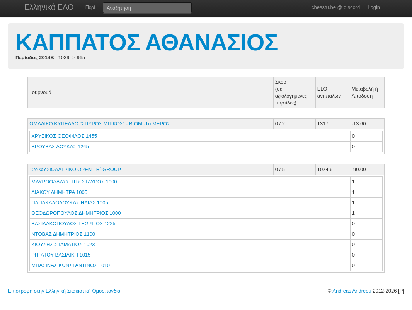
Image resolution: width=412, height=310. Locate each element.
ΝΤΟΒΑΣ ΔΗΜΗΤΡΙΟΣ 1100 (63, 234)
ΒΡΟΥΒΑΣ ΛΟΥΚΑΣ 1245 (60, 146)
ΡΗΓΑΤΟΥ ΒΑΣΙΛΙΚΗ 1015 (60, 255)
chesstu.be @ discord (336, 7)
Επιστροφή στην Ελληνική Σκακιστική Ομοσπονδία (64, 291)
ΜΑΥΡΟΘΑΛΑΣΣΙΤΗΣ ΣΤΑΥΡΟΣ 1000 (74, 182)
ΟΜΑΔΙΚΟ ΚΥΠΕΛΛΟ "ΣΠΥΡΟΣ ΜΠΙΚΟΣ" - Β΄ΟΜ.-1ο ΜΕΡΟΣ (99, 124)
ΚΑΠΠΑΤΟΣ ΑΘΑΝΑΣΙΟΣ (146, 42)
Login (374, 7)
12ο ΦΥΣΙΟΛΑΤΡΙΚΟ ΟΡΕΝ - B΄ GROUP (75, 169)
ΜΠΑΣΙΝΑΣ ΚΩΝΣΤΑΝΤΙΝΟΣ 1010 (70, 265)
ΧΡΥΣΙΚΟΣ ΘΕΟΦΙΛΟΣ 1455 (64, 136)
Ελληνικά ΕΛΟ (49, 7)
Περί (90, 7)
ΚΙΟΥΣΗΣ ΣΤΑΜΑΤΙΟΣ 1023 (63, 244)
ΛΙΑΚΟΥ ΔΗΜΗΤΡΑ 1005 (59, 192)
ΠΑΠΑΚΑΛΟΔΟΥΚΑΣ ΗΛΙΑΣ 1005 (69, 203)
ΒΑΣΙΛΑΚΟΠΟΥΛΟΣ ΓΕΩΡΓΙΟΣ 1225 (73, 223)
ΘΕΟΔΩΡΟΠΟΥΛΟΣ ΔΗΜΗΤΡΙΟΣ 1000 (76, 213)
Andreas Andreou (351, 291)
